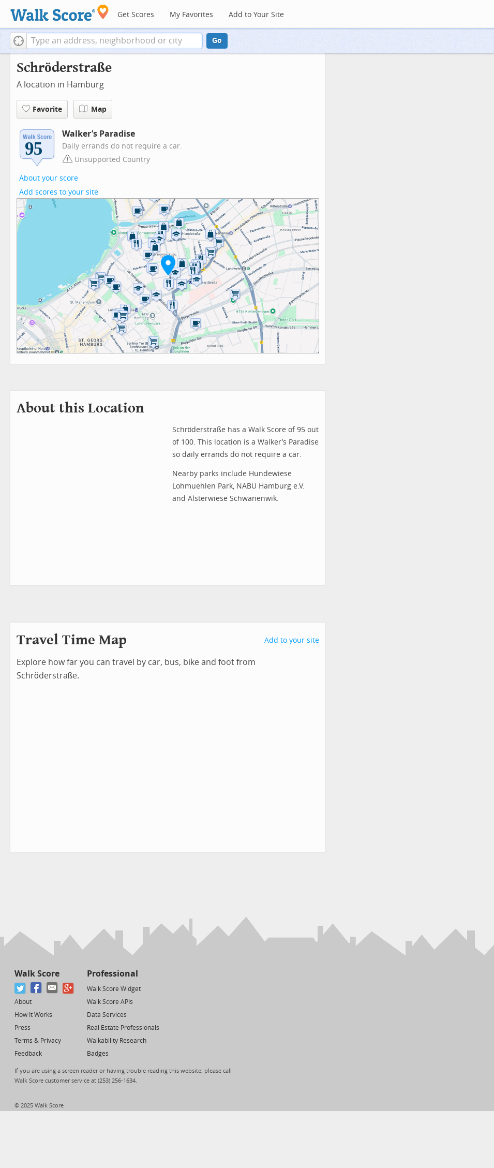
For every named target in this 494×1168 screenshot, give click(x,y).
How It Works (33, 1014)
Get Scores (135, 14)
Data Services (107, 1014)
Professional (112, 974)
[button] (18, 41)
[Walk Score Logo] (59, 12)
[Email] (52, 988)
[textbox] (114, 41)
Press (22, 1027)
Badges (98, 1053)
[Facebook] (36, 988)
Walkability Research (116, 1040)
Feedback (28, 1053)
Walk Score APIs (110, 1002)
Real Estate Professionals (123, 1027)
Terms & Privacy (37, 1040)
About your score (48, 178)
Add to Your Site (256, 14)
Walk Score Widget (114, 989)
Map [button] (93, 109)
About (23, 1002)
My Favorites (191, 14)
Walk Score (36, 974)
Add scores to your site (58, 192)
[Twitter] (20, 988)
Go (217, 40)
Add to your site (291, 640)
